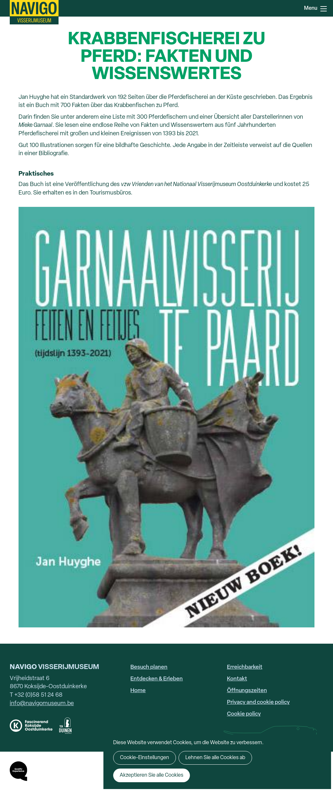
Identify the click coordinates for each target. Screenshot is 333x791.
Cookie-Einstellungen (144, 757)
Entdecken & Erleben (156, 679)
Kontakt (237, 679)
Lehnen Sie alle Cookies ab (215, 757)
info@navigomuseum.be (42, 704)
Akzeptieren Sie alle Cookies (151, 775)
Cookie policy (244, 714)
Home (138, 690)
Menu (323, 8)
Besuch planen (148, 667)
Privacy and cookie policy (258, 702)
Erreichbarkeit (244, 667)
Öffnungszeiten (247, 690)
